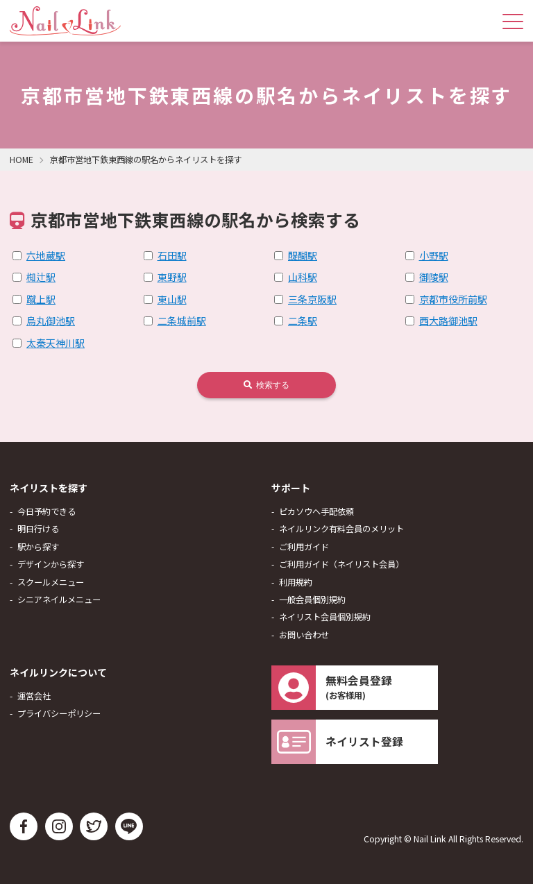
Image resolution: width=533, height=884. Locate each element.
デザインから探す (50, 564)
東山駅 (172, 299)
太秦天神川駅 (55, 343)
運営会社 (34, 696)
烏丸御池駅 (50, 321)
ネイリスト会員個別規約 (325, 617)
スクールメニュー (50, 582)
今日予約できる (46, 511)
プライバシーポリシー (59, 713)
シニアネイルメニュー (59, 599)
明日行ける (38, 528)
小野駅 (433, 255)
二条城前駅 (182, 321)
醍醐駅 (302, 255)
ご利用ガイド (304, 547)
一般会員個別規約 (312, 599)
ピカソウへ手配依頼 (316, 511)
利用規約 (295, 582)
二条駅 (302, 321)
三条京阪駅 (312, 299)
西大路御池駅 (448, 321)
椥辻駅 (41, 277)
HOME (21, 159)
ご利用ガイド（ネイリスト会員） (341, 564)
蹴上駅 (41, 299)
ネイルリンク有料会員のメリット (341, 528)
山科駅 (302, 277)
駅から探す (38, 547)
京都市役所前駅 (453, 299)
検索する (266, 385)
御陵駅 (433, 277)
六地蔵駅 (45, 255)
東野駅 (172, 277)
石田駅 (172, 255)
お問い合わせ (304, 635)
